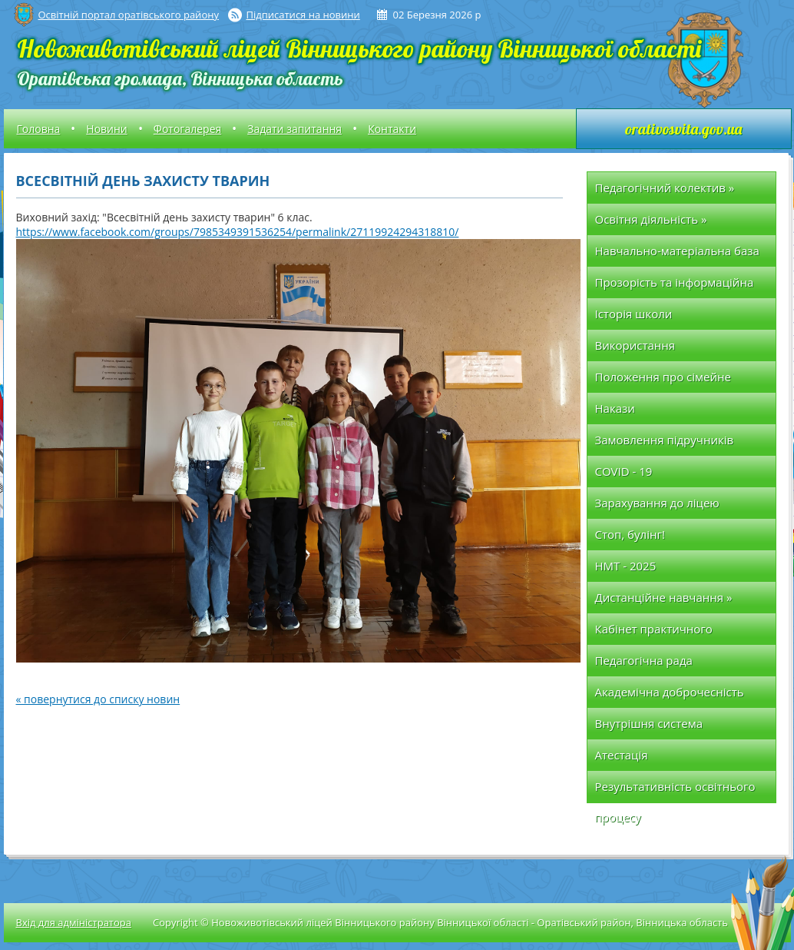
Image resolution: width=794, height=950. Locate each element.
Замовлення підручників (664, 439)
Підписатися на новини (303, 15)
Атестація (621, 754)
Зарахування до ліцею (657, 502)
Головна (39, 128)
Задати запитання (294, 128)
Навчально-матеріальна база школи (677, 255)
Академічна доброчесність (669, 691)
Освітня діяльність (651, 219)
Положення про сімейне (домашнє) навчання (663, 381)
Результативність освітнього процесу (675, 790)
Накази (615, 408)
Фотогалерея (187, 128)
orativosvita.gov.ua (683, 128)
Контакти (392, 128)
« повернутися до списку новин (98, 699)
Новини (106, 128)
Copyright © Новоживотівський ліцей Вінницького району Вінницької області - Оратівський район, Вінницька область (440, 922)
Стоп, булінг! (630, 534)
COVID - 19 (624, 471)
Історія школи (634, 313)
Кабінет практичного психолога (654, 633)
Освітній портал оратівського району (128, 15)
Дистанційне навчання (664, 597)
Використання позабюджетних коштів (660, 349)
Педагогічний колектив (665, 187)
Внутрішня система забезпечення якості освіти (671, 727)
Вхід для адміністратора (73, 922)
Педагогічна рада (644, 660)
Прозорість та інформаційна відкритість (674, 286)
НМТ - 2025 (626, 565)
